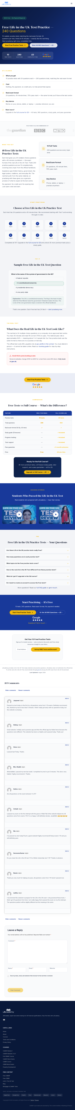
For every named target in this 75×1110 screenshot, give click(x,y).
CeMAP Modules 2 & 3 (9, 1053)
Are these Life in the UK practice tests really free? (24, 553)
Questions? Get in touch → (37, 623)
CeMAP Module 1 (8, 1051)
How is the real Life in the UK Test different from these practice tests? (31, 572)
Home (4, 1031)
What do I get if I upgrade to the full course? (21, 579)
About (4, 1034)
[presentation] (21, 982)
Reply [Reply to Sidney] (67, 723)
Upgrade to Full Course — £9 (37, 475)
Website (52, 968)
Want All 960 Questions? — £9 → (43, 45)
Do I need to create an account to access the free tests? (26, 585)
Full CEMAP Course (8, 1056)
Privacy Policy (7, 1042)
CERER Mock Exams (8, 1064)
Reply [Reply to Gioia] (67, 745)
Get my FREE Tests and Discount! (45, 649)
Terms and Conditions (9, 1039)
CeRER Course (7, 1061)
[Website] (58, 970)
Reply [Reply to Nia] (67, 829)
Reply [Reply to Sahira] (67, 787)
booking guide (44, 346)
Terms (32, 1100)
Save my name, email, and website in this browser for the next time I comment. (31, 976)
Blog (4, 1083)
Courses (5, 1037)
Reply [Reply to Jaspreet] (67, 698)
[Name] (17, 970)
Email (31, 968)
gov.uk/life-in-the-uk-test (45, 344)
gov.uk (13, 364)
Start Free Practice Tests (15, 45)
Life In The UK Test (8, 1081)
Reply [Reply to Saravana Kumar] (67, 851)
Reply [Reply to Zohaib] (67, 807)
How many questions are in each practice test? (22, 559)
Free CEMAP (6, 1075)
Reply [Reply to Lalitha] (67, 891)
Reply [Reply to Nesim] (67, 871)
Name (10, 968)
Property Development (9, 1067)
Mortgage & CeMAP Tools (10, 1086)
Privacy (37, 1100)
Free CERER (6, 1078)
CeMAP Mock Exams (9, 1059)
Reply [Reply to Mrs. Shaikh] (67, 765)
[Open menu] (71, 3)
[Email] (37, 970)
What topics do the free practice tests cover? (22, 566)
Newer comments (24, 690)
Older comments (10, 690)
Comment (11, 941)
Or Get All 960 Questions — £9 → (51, 612)
